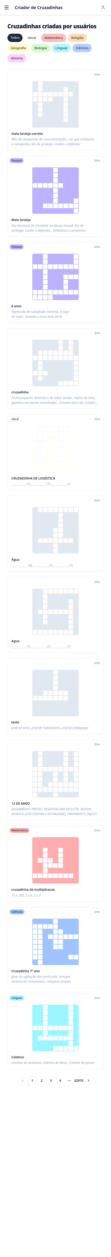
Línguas (61, 48)
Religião (77, 38)
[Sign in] (103, 7)
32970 (79, 1080)
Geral (32, 38)
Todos (15, 37)
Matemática (53, 38)
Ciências (82, 48)
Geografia (18, 48)
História (17, 58)
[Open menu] (6, 7)
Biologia (40, 48)
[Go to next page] (88, 1080)
